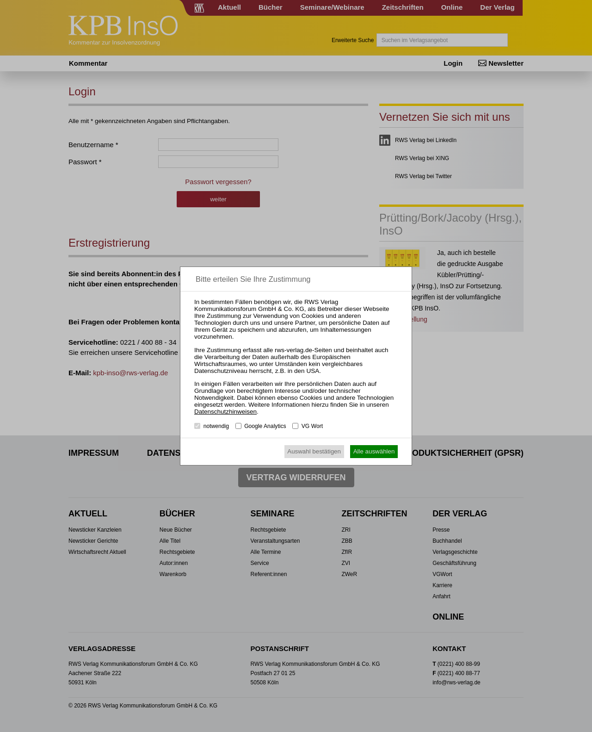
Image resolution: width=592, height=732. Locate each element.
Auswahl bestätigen (314, 451)
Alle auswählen (374, 451)
